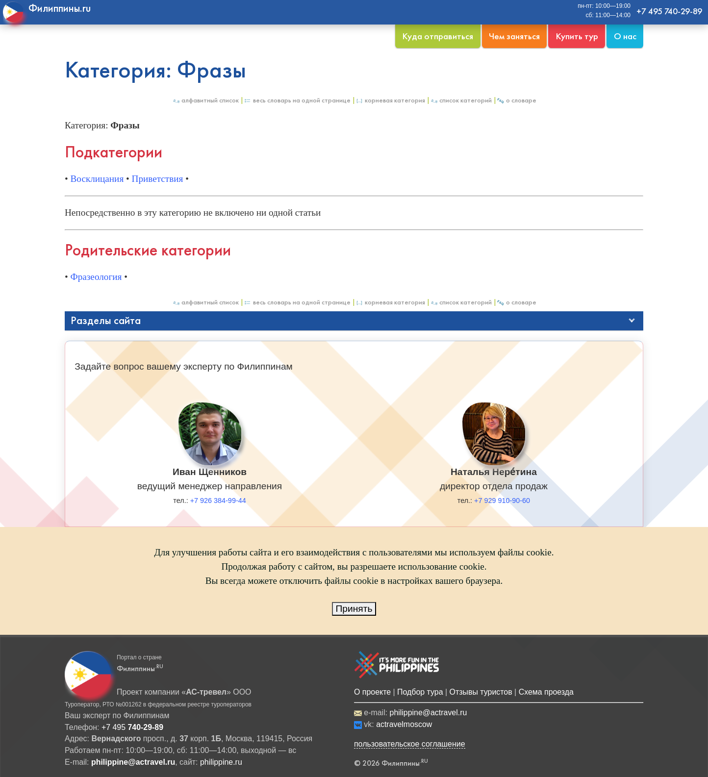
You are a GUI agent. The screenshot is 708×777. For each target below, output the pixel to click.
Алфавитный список (205, 100)
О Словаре (516, 100)
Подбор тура (420, 692)
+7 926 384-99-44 (218, 500)
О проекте (372, 692)
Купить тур (577, 36)
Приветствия (157, 179)
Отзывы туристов (481, 692)
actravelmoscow (404, 724)
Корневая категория (390, 100)
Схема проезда (546, 692)
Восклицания (97, 179)
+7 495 (132, 727)
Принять (354, 608)
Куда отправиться (437, 36)
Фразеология (96, 277)
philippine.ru (221, 762)
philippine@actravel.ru (428, 712)
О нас (625, 36)
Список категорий (461, 100)
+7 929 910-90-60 (502, 500)
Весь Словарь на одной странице (297, 100)
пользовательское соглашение (409, 744)
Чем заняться (514, 36)
